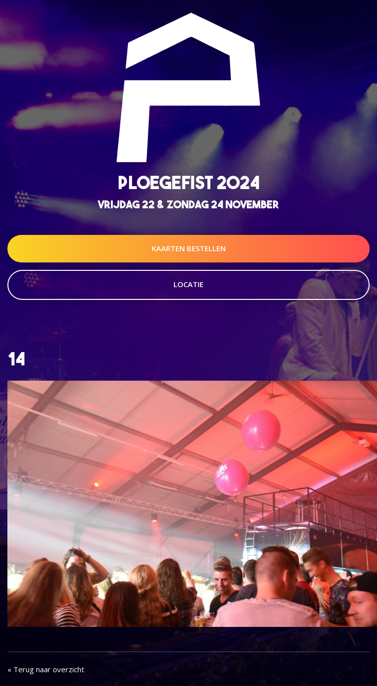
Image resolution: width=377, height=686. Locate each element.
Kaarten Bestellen (189, 248)
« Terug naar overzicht (45, 669)
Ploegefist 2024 (189, 182)
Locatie (188, 284)
